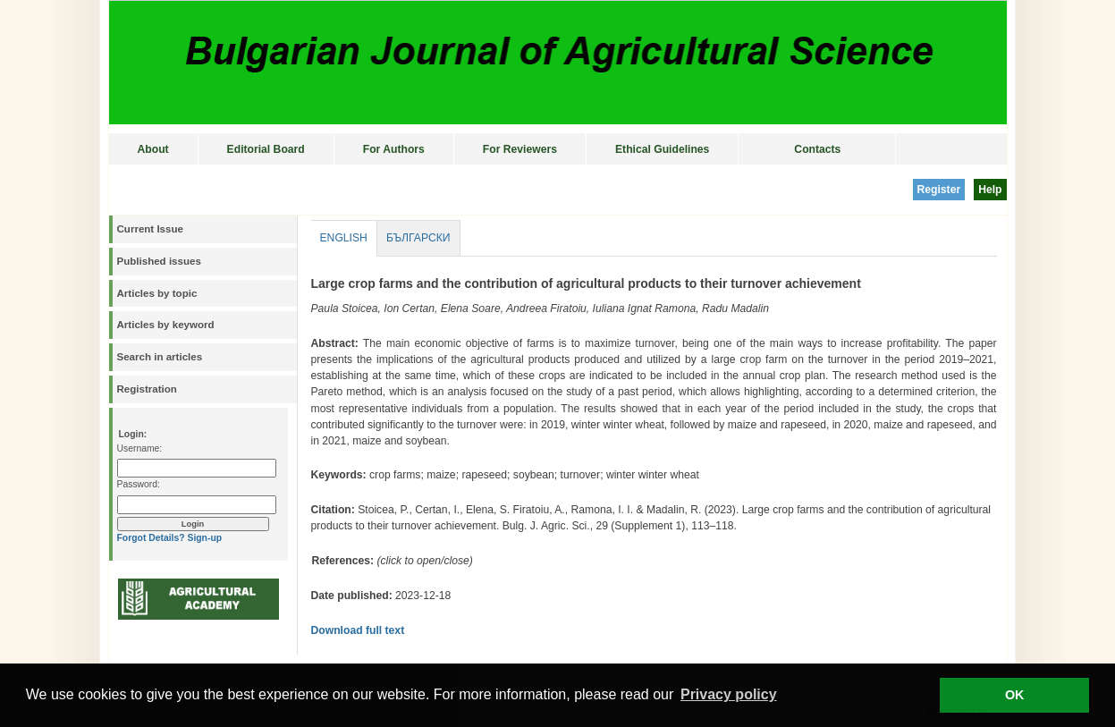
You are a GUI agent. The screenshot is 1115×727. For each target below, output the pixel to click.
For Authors (394, 149)
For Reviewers (520, 149)
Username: (140, 448)
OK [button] (1015, 695)
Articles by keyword (166, 324)
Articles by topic (157, 293)
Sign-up (204, 538)
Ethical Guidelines (662, 149)
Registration (147, 389)
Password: (138, 484)
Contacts (817, 149)
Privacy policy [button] (728, 694)
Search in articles (160, 356)
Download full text (358, 630)
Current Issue (150, 229)
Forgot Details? (151, 538)
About (153, 149)
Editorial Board (266, 149)
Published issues (159, 261)
